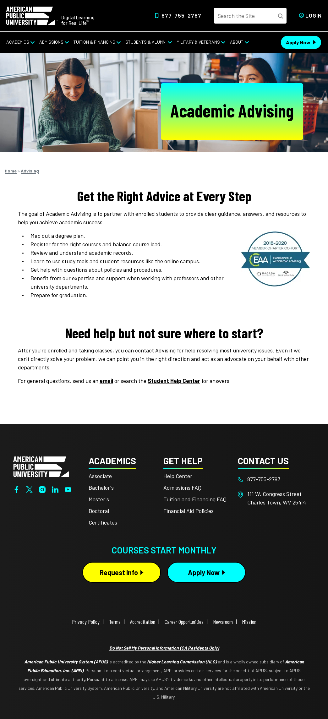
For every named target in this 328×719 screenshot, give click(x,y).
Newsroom (223, 621)
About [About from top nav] (236, 42)
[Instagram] (42, 488)
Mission (249, 621)
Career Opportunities (184, 621)
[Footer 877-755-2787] (275, 479)
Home (11, 170)
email (106, 380)
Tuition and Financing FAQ (195, 499)
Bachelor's (101, 487)
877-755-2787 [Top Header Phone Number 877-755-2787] (181, 15)
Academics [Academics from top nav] (17, 42)
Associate (100, 475)
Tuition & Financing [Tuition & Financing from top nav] (94, 42)
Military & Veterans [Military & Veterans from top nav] (198, 42)
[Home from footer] (41, 466)
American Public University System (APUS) (66, 661)
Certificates (103, 522)
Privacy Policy (86, 621)
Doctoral (99, 510)
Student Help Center (174, 380)
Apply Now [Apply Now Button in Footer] (204, 572)
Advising (30, 170)
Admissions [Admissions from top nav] (51, 42)
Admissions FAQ (182, 487)
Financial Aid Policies (188, 510)
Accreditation (142, 621)
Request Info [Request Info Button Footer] (119, 572)
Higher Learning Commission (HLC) (182, 661)
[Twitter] (29, 488)
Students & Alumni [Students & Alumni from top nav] (146, 42)
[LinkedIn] (55, 488)
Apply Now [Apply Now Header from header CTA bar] (298, 42)
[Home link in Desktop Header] (50, 15)
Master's (99, 499)
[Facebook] (16, 488)
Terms (115, 621)
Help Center (177, 475)
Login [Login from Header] (313, 15)
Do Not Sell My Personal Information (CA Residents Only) (164, 648)
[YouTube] (68, 488)
